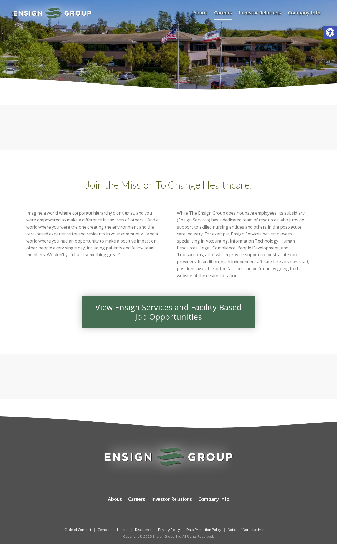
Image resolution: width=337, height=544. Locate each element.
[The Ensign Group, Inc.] (52, 12)
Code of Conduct (78, 529)
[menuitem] (200, 12)
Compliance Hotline (113, 529)
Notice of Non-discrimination (250, 529)
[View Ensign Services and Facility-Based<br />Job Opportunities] (168, 312)
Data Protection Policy (203, 529)
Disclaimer (143, 529)
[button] (330, 32)
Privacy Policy (169, 529)
